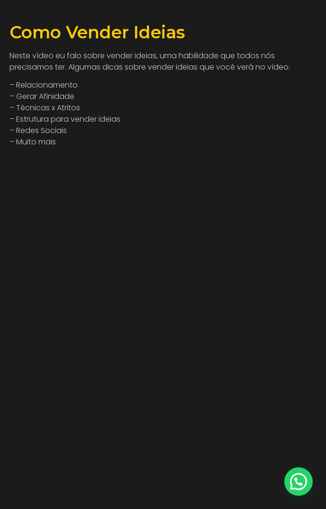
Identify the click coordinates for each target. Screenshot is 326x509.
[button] (298, 481)
